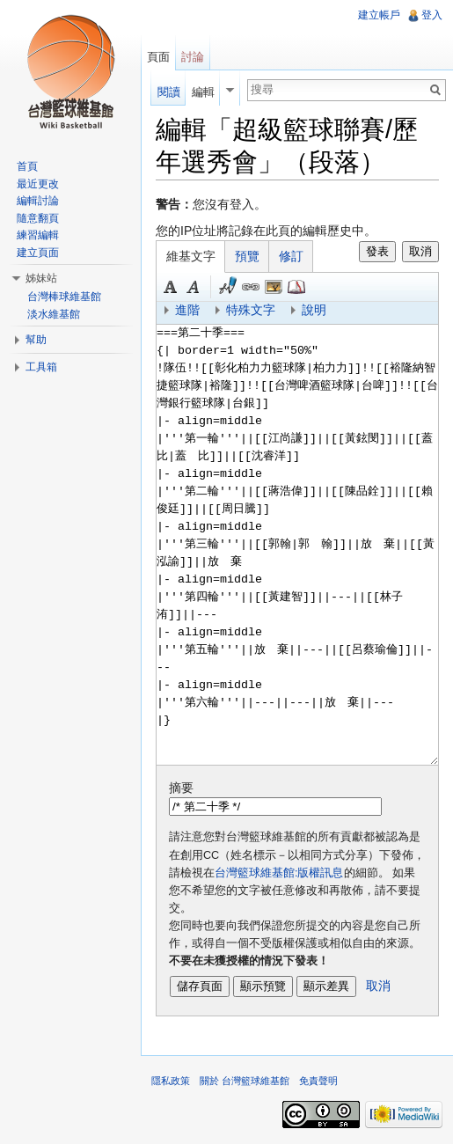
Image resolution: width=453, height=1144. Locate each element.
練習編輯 (38, 235)
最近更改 (38, 184)
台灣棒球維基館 (64, 296)
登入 (431, 15)
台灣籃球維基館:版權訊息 (279, 873)
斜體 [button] (193, 286)
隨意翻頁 (38, 218)
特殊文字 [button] (250, 310)
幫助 (36, 340)
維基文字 (191, 256)
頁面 (158, 56)
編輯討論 (38, 200)
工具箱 (41, 367)
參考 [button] (296, 286)
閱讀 (168, 92)
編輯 (203, 92)
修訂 (291, 256)
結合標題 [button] (273, 286)
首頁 (27, 166)
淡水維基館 (53, 314)
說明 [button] (314, 310)
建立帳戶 (379, 15)
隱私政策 (170, 1080)
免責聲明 (318, 1080)
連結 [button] (250, 286)
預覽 (247, 256)
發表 (377, 251)
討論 (192, 56)
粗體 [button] (170, 286)
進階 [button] (187, 310)
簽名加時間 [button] (227, 286)
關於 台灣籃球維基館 (244, 1080)
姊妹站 (41, 278)
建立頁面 (38, 252)
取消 (420, 251)
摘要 (181, 788)
